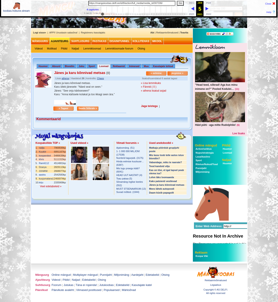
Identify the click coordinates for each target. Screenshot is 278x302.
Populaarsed (111, 290)
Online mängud (206, 145)
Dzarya (42, 167)
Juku (81, 66)
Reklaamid (119, 66)
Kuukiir (42, 151)
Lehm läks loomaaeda (161, 177)
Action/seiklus (203, 149)
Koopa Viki (202, 256)
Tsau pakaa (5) (124, 178)
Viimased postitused (88, 290)
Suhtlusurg (80, 41)
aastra (42, 174)
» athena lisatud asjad (153, 90)
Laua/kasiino (202, 156)
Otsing (226, 19)
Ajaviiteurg (59, 41)
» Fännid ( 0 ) (148, 86)
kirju (41, 182)
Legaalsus (215, 285)
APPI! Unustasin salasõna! (63, 32)
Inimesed (134, 66)
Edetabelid (216, 19)
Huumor (43, 66)
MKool (157, 41)
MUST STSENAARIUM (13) (131, 188)
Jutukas (68, 285)
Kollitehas (141, 41)
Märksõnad (129, 290)
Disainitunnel (119, 41)
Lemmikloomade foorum (119, 48)
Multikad (52, 48)
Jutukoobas (106, 285)
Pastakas (99, 41)
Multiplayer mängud (85, 274)
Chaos (100, 78)
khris (41, 159)
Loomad (227, 152)
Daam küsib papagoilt (161, 192)
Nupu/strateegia (204, 152)
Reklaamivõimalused (167, 32)
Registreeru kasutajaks (93, 32)
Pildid (64, 48)
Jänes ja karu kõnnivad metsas (166, 185)
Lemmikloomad (92, 48)
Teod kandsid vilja (159, 166)
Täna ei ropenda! (86, 285)
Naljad (75, 48)
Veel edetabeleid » (50, 186)
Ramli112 (44, 163)
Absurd (56, 66)
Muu (146, 66)
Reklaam (201, 252)
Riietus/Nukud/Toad (206, 164)
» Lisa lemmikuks (151, 83)
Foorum (56, 285)
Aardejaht (137, 274)
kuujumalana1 (46, 178)
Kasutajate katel (142, 285)
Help (268, 12)
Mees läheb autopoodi (161, 188)
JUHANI (43, 171)
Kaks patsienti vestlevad (163, 181)
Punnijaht (201, 168)
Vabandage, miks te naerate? (165, 162)
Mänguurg (40, 41)
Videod (39, 48)
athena (65, 78)
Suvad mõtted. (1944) (127, 192)
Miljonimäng (202, 172)
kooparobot (45, 155)
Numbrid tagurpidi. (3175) (130, 158)
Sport (92, 66)
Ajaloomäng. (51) (125, 147)
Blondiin (69, 66)
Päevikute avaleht (63, 290)
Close (268, 3)
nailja (42, 147)
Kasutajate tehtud (163, 66)
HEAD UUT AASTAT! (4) (129, 175)
